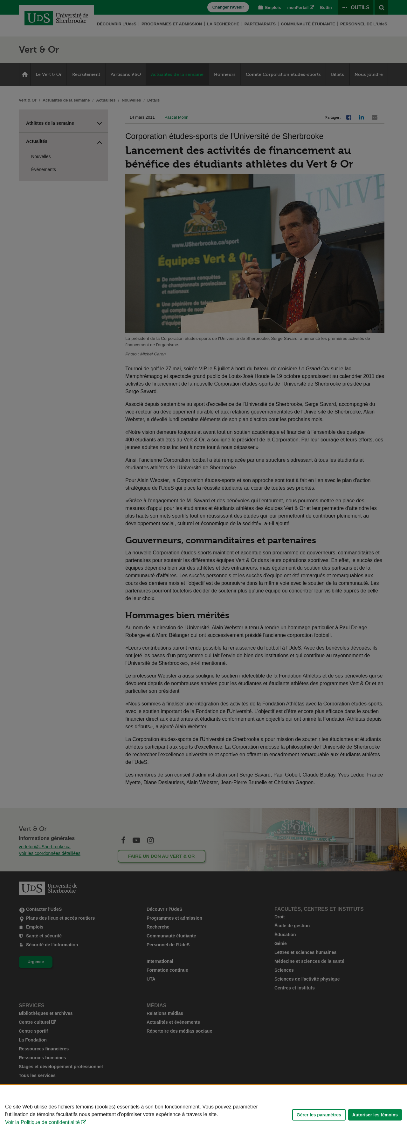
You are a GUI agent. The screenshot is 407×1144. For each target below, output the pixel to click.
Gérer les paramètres (319, 1114)
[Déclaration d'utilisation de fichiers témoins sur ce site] (203, 1114)
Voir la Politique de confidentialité (42, 1122)
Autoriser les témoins (375, 1114)
